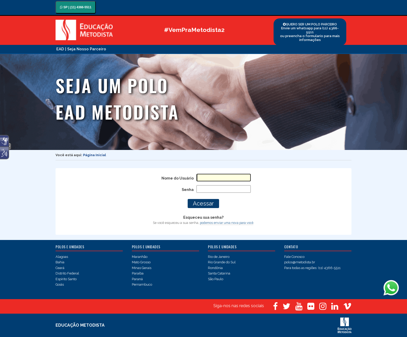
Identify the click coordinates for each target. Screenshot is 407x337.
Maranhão (139, 257)
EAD (60, 49)
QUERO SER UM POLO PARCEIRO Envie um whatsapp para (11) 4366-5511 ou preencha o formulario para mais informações (310, 32)
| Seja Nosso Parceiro (85, 49)
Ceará (60, 268)
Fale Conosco (294, 257)
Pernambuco (142, 284)
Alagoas (62, 257)
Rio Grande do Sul (222, 262)
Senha (188, 189)
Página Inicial (94, 155)
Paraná (137, 279)
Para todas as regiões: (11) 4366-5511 (312, 268)
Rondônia (215, 268)
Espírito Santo (66, 279)
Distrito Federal (67, 273)
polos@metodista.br (299, 262)
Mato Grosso (141, 262)
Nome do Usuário (177, 178)
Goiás (60, 284)
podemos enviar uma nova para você (226, 223)
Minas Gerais (141, 268)
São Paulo (215, 279)
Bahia (60, 262)
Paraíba (138, 273)
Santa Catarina (219, 273)
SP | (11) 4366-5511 (75, 7)
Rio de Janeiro (218, 257)
